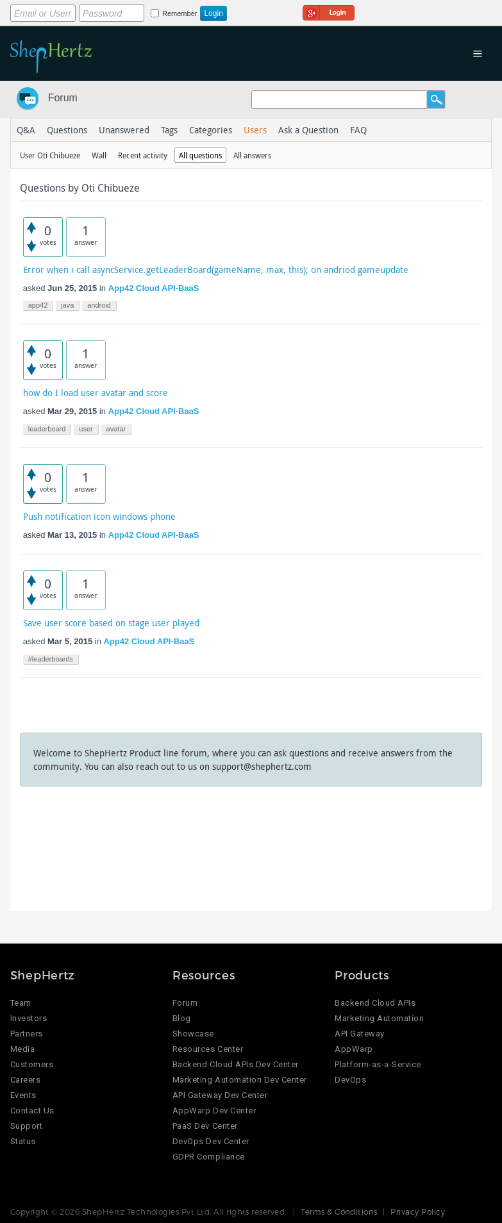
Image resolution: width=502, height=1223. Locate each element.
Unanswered (124, 130)
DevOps (350, 1080)
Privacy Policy (417, 1211)
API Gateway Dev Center (219, 1095)
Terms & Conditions (339, 1211)
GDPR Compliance (208, 1156)
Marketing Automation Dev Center (239, 1080)
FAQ (358, 130)
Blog (181, 1018)
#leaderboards (50, 659)
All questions (200, 155)
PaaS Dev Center (205, 1126)
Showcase (193, 1033)
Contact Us (32, 1110)
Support (26, 1126)
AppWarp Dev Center (214, 1110)
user (85, 429)
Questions (67, 130)
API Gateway (360, 1033)
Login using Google (329, 10)
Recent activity (142, 155)
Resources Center (207, 1049)
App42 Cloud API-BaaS (153, 288)
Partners (26, 1033)
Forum (63, 97)
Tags (169, 130)
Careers (25, 1080)
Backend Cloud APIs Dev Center (235, 1064)
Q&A (26, 130)
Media (22, 1049)
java (67, 305)
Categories (210, 130)
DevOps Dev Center (210, 1141)
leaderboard (47, 429)
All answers (252, 155)
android (99, 305)
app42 (38, 305)
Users (255, 130)
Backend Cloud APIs (375, 1003)
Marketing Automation (379, 1018)
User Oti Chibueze (50, 155)
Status (23, 1141)
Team (20, 1003)
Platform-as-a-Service (378, 1064)
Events (23, 1095)
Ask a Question (308, 130)
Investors (28, 1018)
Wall (99, 155)
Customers (32, 1064)
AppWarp (354, 1049)
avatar (116, 429)
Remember (179, 13)
